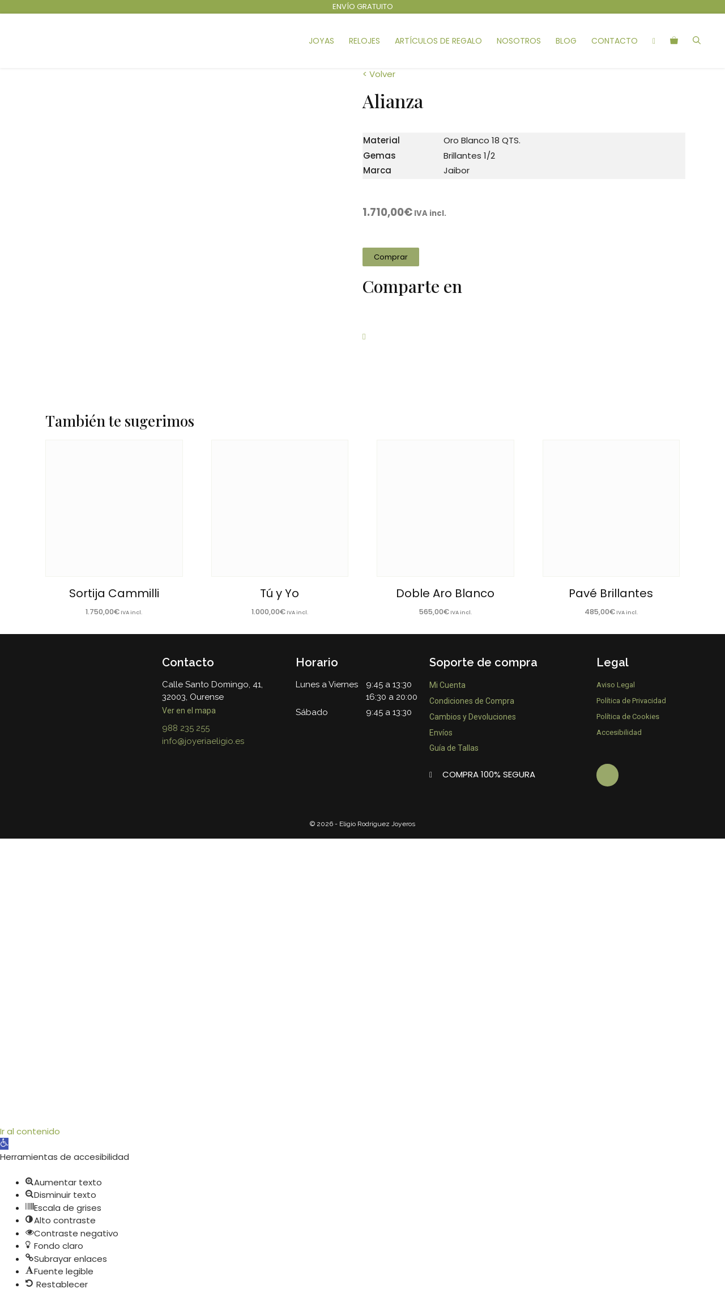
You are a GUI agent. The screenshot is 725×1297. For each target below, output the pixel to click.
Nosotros (519, 40)
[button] (390, 257)
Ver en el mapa (190, 710)
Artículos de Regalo (438, 40)
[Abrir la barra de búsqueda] (696, 41)
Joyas (321, 40)
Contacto (614, 40)
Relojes (364, 40)
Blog (566, 40)
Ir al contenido (30, 1124)
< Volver (378, 74)
